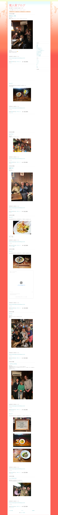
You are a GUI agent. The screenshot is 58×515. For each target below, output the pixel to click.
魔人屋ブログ (17, 5)
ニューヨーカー (13, 478)
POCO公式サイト (23, 11)
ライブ (10, 83)
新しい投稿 (11, 510)
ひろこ (37, 44)
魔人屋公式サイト (12, 11)
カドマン (11, 134)
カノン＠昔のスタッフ (39, 49)
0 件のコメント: (19, 61)
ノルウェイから (13, 363)
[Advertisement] (22, 72)
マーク (10, 313)
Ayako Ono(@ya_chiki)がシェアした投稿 (21, 296)
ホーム (22, 510)
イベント (38, 60)
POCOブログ (28, 11)
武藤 (37, 45)
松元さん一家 (12, 16)
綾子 (37, 46)
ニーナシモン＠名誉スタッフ (40, 50)
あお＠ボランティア (39, 53)
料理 (13, 246)
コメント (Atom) (23, 512)
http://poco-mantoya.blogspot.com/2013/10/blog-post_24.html (17, 158)
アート (37, 59)
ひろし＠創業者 (39, 55)
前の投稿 (33, 510)
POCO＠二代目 (39, 54)
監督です (11, 168)
